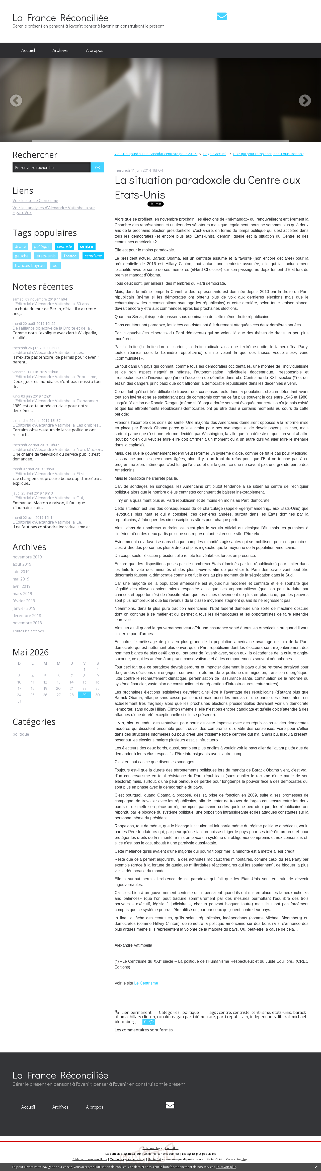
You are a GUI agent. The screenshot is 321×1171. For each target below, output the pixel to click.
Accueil (28, 50)
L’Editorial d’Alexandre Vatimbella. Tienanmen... (56, 401)
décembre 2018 (27, 615)
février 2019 (24, 601)
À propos (94, 50)
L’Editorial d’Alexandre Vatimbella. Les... (49, 352)
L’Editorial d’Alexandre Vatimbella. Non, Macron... (58, 449)
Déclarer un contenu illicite (89, 1159)
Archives (60, 50)
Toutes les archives (28, 631)
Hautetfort (172, 1148)
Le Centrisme (146, 983)
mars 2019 (22, 593)
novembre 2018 (27, 623)
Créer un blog (151, 1148)
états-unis (46, 256)
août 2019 (22, 564)
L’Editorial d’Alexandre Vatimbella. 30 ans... (52, 304)
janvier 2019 (24, 608)
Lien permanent (133, 1012)
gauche (22, 256)
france (70, 256)
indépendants (263, 1016)
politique (41, 246)
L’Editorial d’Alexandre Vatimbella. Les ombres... (57, 425)
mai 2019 (21, 579)
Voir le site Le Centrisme (35, 200)
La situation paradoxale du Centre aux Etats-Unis (207, 187)
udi (55, 265)
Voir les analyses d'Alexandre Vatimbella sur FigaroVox (54, 210)
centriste (64, 246)
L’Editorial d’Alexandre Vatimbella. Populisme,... (56, 376)
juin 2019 (21, 571)
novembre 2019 (27, 557)
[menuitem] (28, 50)
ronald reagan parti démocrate (186, 1016)
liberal (284, 1016)
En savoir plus (226, 1167)
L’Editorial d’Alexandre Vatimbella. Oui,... (49, 498)
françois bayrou (30, 265)
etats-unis (281, 1012)
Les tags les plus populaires (199, 1153)
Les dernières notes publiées (161, 1153)
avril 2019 (22, 586)
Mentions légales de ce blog (127, 1159)
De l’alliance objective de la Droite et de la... (52, 328)
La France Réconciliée (60, 17)
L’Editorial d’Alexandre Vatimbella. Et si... (50, 473)
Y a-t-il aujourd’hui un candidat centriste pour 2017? (155, 153)
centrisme (93, 256)
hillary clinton (142, 1016)
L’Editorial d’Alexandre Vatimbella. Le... (48, 522)
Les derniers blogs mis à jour (123, 1153)
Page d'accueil (214, 153)
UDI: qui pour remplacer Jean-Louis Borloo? (268, 153)
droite (20, 246)
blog (244, 1159)
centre (86, 246)
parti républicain (232, 1016)
